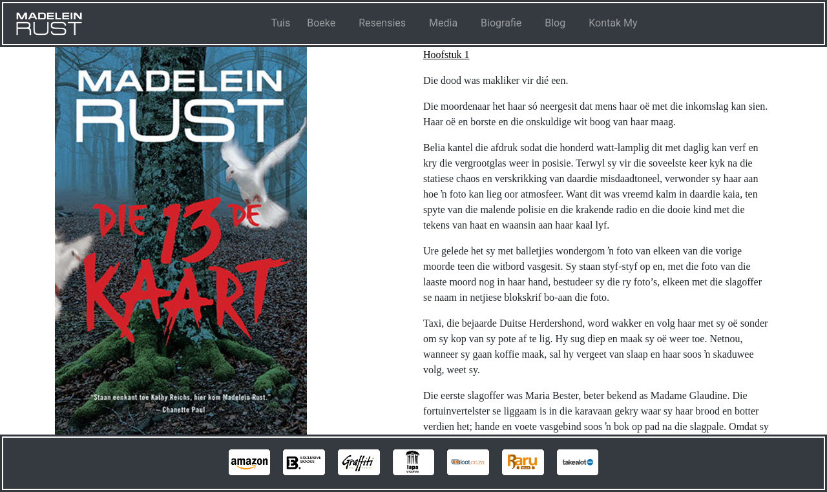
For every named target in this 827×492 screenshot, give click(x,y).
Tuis (280, 23)
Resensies (382, 23)
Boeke (321, 23)
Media (443, 23)
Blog (555, 23)
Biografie (501, 23)
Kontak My (613, 23)
